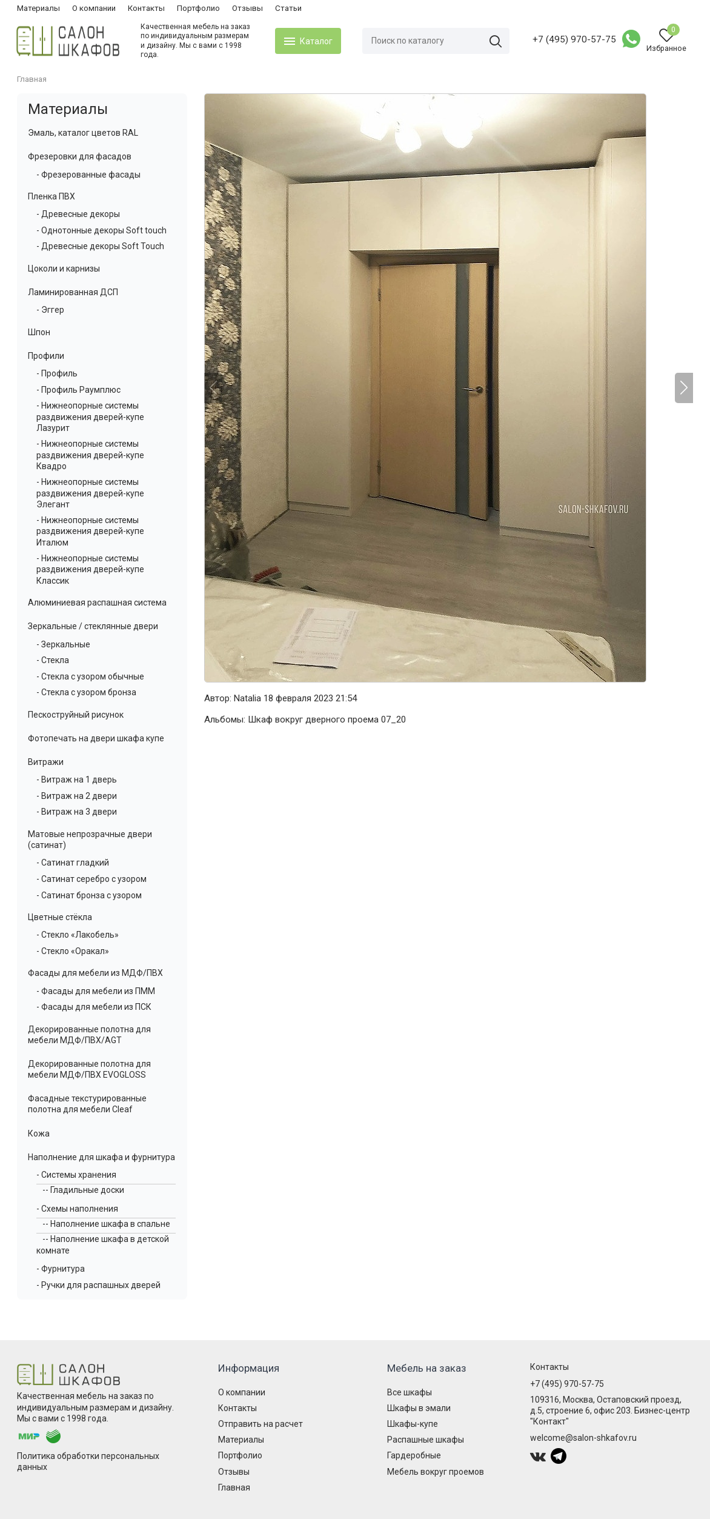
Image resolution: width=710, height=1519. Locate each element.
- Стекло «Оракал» (72, 951)
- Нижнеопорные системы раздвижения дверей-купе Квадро (90, 454)
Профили (46, 356)
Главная (234, 1487)
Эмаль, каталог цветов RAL (83, 133)
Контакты (146, 8)
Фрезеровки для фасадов (79, 156)
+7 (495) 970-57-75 (573, 39)
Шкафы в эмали (419, 1408)
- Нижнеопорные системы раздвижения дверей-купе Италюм (90, 531)
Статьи (288, 8)
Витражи (46, 762)
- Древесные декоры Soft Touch (100, 246)
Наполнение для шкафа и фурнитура (101, 1157)
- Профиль (57, 373)
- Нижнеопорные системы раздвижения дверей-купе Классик (90, 569)
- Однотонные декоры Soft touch (101, 230)
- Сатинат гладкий (72, 862)
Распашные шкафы (425, 1439)
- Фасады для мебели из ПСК (93, 1007)
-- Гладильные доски (83, 1190)
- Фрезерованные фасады (88, 174)
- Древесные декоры (78, 214)
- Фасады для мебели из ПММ (95, 991)
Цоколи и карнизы (64, 268)
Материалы (38, 8)
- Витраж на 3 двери (76, 811)
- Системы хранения (76, 1175)
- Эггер (50, 310)
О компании (94, 8)
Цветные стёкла (60, 917)
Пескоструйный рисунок (76, 714)
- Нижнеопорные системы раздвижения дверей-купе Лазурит (90, 416)
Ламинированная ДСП (73, 292)
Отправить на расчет (260, 1424)
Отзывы (247, 8)
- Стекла (52, 660)
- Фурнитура (60, 1269)
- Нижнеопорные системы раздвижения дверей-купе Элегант (90, 493)
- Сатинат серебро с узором (91, 879)
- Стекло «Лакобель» (77, 935)
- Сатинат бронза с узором (89, 895)
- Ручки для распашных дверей (98, 1285)
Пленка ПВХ (51, 196)
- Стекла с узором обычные (90, 676)
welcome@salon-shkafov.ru (583, 1438)
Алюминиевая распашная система (97, 602)
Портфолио (198, 8)
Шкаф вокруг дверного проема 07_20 (327, 719)
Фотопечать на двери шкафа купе (96, 738)
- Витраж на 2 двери (76, 796)
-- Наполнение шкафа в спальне (106, 1224)
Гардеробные (414, 1455)
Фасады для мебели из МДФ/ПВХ (95, 973)
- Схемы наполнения (77, 1209)
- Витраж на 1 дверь (76, 779)
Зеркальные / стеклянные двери (93, 626)
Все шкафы (409, 1392)
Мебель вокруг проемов (435, 1472)
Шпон (39, 332)
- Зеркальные (63, 644)
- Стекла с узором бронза (86, 692)
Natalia (247, 698)
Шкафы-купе (412, 1424)
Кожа (39, 1133)
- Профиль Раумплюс (78, 390)
